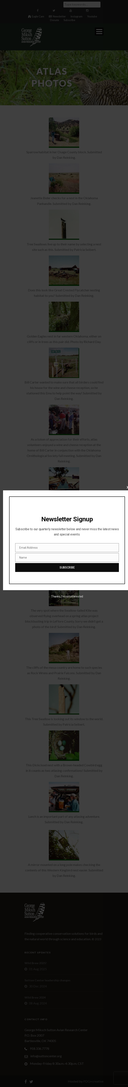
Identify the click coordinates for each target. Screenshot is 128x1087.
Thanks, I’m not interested (67, 596)
